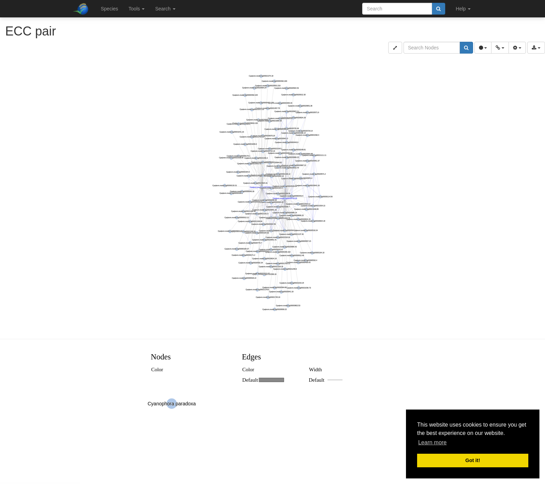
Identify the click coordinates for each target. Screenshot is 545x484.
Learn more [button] (432, 442)
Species (109, 8)
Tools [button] (137, 8)
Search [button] (165, 8)
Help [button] (463, 8)
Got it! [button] (472, 460)
